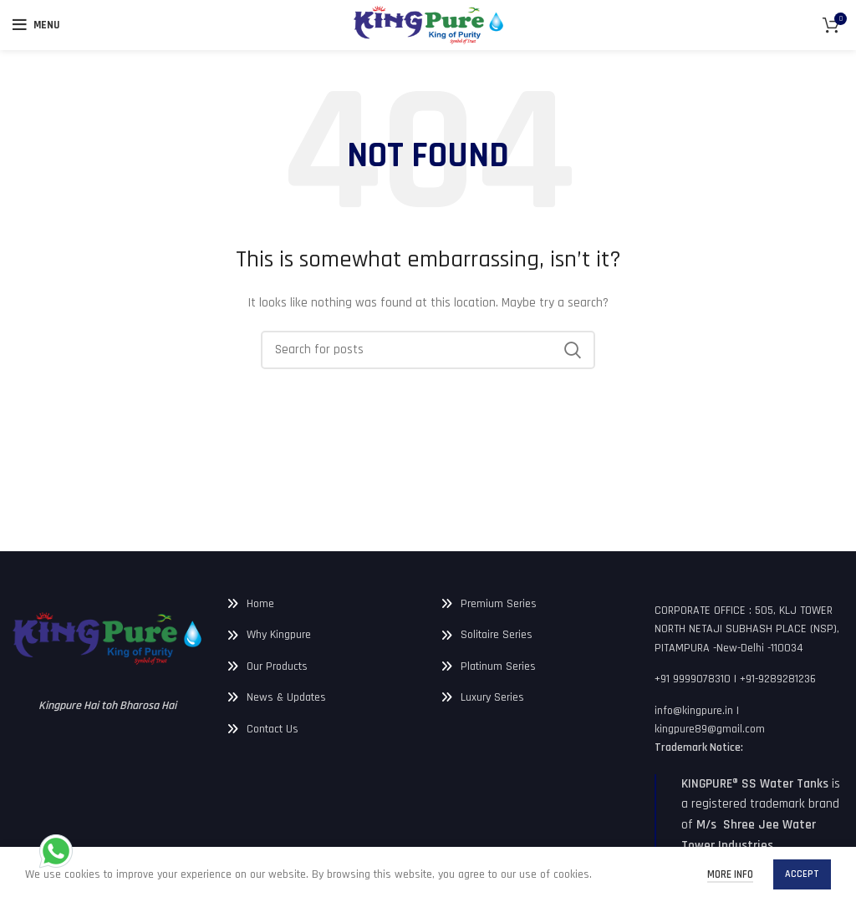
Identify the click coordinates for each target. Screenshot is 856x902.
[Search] (428, 350)
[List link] (321, 604)
